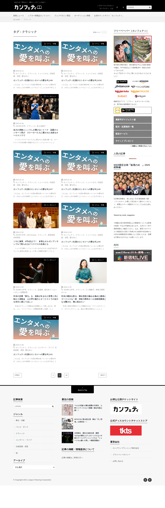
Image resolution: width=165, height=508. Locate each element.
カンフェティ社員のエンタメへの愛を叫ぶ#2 (35, 375)
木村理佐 (16, 247)
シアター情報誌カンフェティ (39, 16)
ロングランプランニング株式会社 (126, 471)
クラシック (32, 76)
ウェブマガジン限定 (62, 16)
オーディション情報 (82, 16)
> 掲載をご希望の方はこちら (141, 148)
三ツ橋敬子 (90, 303)
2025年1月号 (20, 244)
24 (66, 398)
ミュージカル (43, 76)
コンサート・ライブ (46, 366)
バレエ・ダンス (22, 449)
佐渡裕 (40, 303)
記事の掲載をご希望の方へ (72, 480)
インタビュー (51, 102)
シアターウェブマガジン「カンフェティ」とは (105, 7)
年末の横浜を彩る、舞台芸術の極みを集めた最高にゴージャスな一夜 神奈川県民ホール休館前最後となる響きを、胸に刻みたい (83, 315)
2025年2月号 (20, 132)
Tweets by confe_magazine (124, 218)
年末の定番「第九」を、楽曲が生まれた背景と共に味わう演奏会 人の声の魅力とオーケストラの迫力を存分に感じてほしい (35, 314)
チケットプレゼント (125, 143)
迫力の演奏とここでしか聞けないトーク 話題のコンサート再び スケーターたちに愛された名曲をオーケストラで (35, 139)
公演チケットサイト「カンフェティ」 (109, 16)
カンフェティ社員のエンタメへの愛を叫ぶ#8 (35, 84)
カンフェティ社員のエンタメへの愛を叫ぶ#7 (35, 197)
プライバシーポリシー (121, 477)
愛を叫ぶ (25, 78)
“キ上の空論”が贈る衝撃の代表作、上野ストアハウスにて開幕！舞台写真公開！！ (88, 430)
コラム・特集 (51, 46)
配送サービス (122, 136)
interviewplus (31, 244)
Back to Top (82, 413)
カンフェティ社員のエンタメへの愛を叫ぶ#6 (83, 197)
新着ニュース (18, 16)
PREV (20, 398)
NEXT (99, 398)
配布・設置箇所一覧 (125, 129)
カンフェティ (21, 76)
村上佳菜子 (41, 132)
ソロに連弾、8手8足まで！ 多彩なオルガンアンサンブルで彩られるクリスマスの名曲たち (35, 254)
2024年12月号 (21, 303)
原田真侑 (51, 244)
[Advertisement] (84, 125)
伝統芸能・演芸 (22, 469)
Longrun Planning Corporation (39, 502)
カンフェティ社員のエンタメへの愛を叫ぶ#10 (83, 84)
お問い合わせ (118, 484)
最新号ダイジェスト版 (126, 122)
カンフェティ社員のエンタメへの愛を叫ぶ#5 (83, 253)
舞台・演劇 (20, 443)
